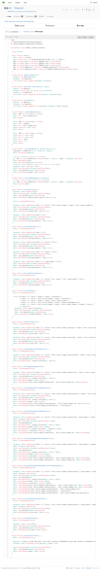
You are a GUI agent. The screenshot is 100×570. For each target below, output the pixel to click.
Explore (17, 2)
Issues (18, 16)
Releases (31, 16)
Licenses (78, 568)
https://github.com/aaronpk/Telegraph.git (24, 11)
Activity (50, 16)
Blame (85, 37)
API (83, 568)
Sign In (94, 2)
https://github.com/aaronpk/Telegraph (19, 21)
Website (88, 568)
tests (32, 31)
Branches (50, 26)
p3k (10, 8)
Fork (88, 10)
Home (10, 2)
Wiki (41, 16)
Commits (20, 26)
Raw (79, 37)
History (91, 37)
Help (25, 2)
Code (8, 16)
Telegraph (19, 8)
